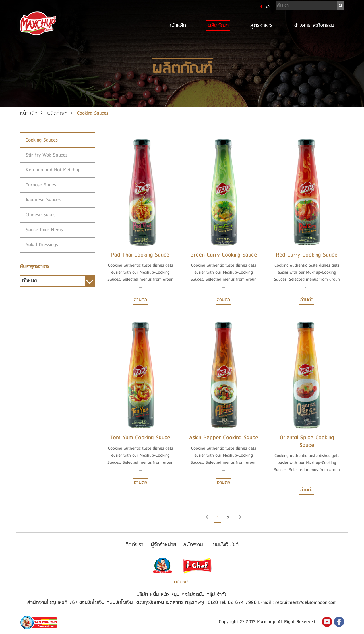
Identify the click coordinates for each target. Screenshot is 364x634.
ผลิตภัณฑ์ (218, 25)
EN (267, 6)
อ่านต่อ (140, 300)
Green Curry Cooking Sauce (223, 255)
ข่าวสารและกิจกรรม (314, 25)
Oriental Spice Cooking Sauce (307, 441)
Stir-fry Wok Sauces (46, 155)
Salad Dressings (42, 244)
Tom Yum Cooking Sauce (140, 438)
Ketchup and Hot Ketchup (53, 169)
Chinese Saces (40, 214)
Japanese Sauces (43, 199)
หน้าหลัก (177, 25)
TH (259, 6)
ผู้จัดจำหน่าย (163, 545)
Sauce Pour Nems (44, 229)
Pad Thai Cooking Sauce (140, 255)
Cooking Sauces (42, 140)
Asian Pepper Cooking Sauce (223, 438)
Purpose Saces (41, 184)
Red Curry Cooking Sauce (307, 255)
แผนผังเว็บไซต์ (224, 545)
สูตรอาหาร (261, 25)
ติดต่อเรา (134, 545)
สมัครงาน (193, 545)
